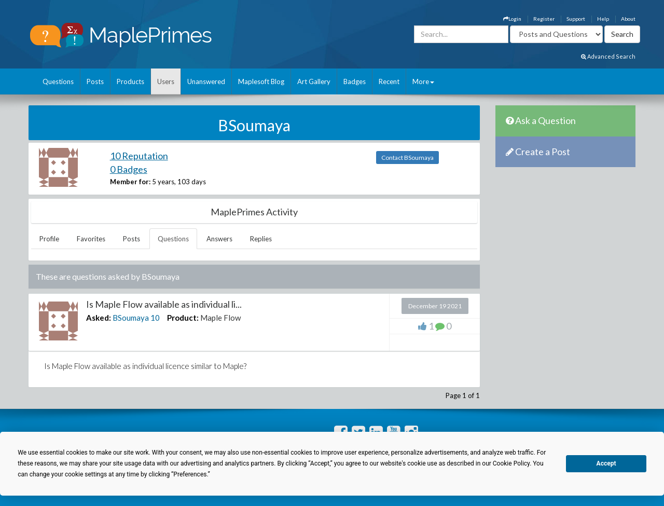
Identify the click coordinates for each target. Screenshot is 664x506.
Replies (261, 239)
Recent (389, 81)
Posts (95, 81)
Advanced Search (608, 56)
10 (155, 317)
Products (130, 81)
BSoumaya (131, 317)
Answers (219, 239)
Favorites (91, 239)
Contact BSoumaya (407, 157)
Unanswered (206, 81)
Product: (183, 317)
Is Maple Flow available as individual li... (164, 304)
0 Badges (128, 169)
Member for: (130, 181)
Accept (606, 463)
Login (512, 19)
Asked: (98, 317)
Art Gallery (313, 81)
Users (165, 81)
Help (603, 19)
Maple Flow (220, 317)
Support (575, 19)
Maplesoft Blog (261, 81)
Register (544, 19)
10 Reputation (139, 155)
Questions (58, 81)
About (628, 19)
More (423, 81)
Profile (49, 239)
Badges (354, 81)
